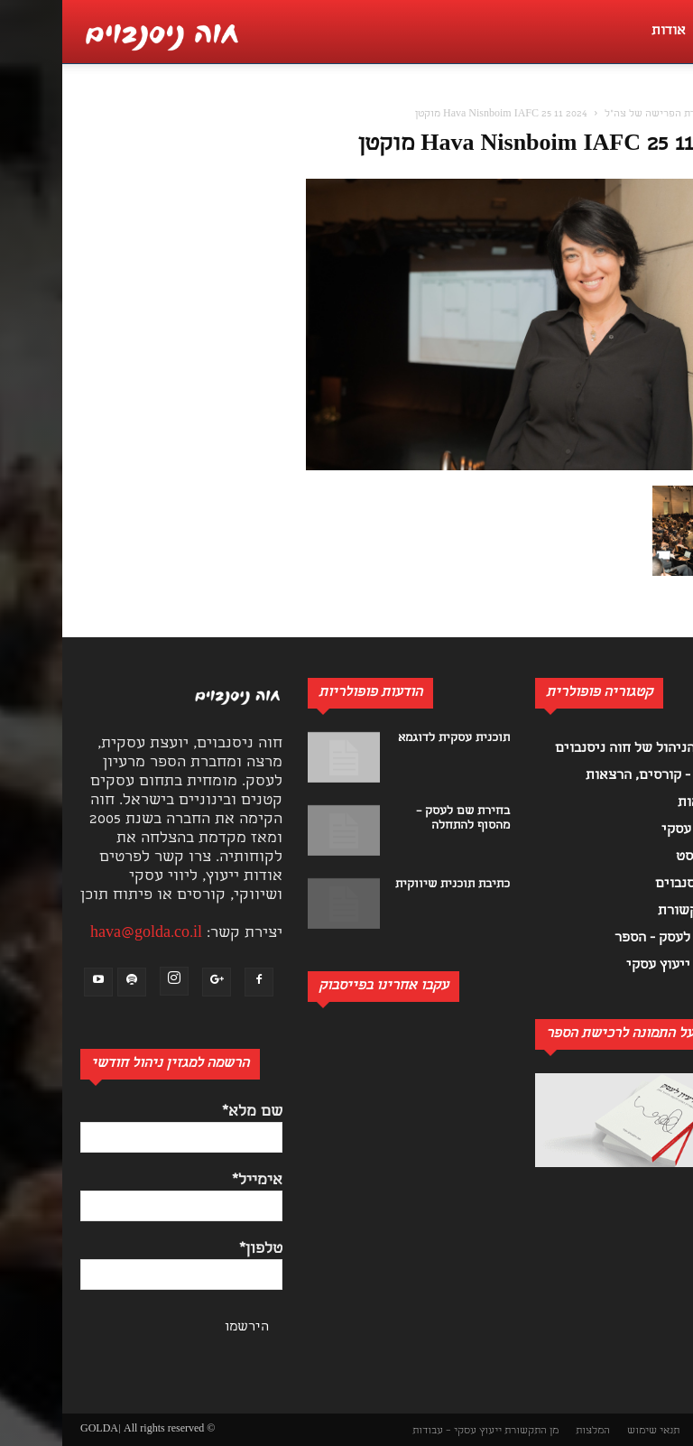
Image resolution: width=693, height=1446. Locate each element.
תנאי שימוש (591, 1431)
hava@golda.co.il (84, 933)
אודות (606, 31)
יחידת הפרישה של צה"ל (595, 114)
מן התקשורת (469, 1431)
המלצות (530, 1431)
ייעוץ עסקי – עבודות (394, 1431)
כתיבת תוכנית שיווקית (390, 885)
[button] (669, 113)
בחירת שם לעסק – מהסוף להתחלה (401, 819)
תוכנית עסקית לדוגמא (392, 739)
